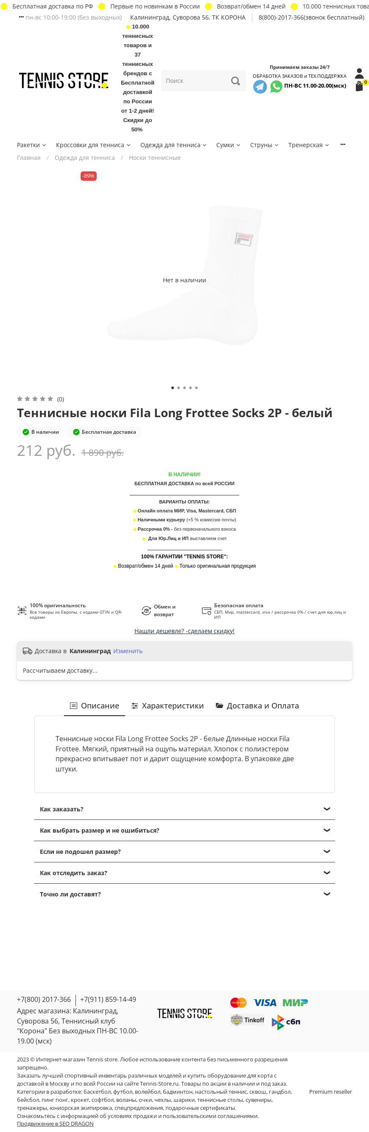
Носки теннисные (155, 158)
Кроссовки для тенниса (93, 145)
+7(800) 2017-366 (44, 999)
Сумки (228, 145)
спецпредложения (139, 1108)
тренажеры (32, 1108)
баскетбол (97, 1091)
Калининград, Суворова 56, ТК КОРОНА (188, 17)
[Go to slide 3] (184, 388)
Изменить (128, 651)
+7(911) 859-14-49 (108, 999)
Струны (265, 145)
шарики (184, 1100)
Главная (29, 158)
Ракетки (32, 145)
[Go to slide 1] (172, 388)
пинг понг (55, 1100)
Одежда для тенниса (174, 145)
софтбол (103, 1100)
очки (145, 1100)
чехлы (162, 1100)
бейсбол (28, 1100)
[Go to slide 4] (190, 388)
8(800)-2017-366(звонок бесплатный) (311, 17)
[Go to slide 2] (178, 388)
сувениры (258, 1100)
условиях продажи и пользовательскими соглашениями (182, 1116)
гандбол (280, 1091)
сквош (257, 1091)
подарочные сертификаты (200, 1108)
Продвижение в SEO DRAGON (55, 1123)
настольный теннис (221, 1091)
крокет (80, 1100)
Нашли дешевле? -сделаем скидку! (184, 631)
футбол (122, 1091)
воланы (126, 1100)
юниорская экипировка (81, 1108)
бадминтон (178, 1091)
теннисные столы (220, 1100)
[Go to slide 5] (196, 388)
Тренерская (309, 145)
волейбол (147, 1091)
